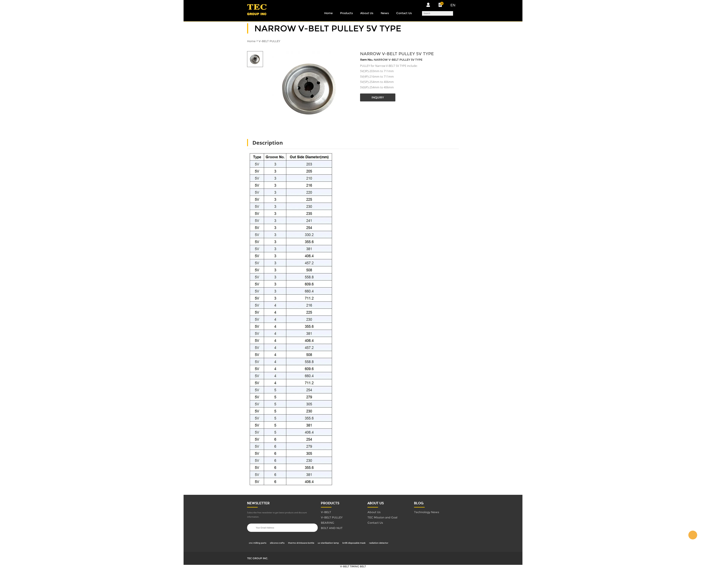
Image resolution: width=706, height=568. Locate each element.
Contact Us (404, 13)
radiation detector (378, 543)
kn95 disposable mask (354, 543)
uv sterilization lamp (328, 543)
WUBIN (692, 535)
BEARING (327, 522)
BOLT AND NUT (332, 528)
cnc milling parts (257, 543)
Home (328, 13)
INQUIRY (378, 97)
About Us (366, 13)
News (385, 13)
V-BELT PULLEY (269, 41)
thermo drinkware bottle (301, 543)
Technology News (426, 512)
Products (346, 13)
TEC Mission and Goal (382, 517)
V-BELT (326, 512)
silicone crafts (277, 543)
